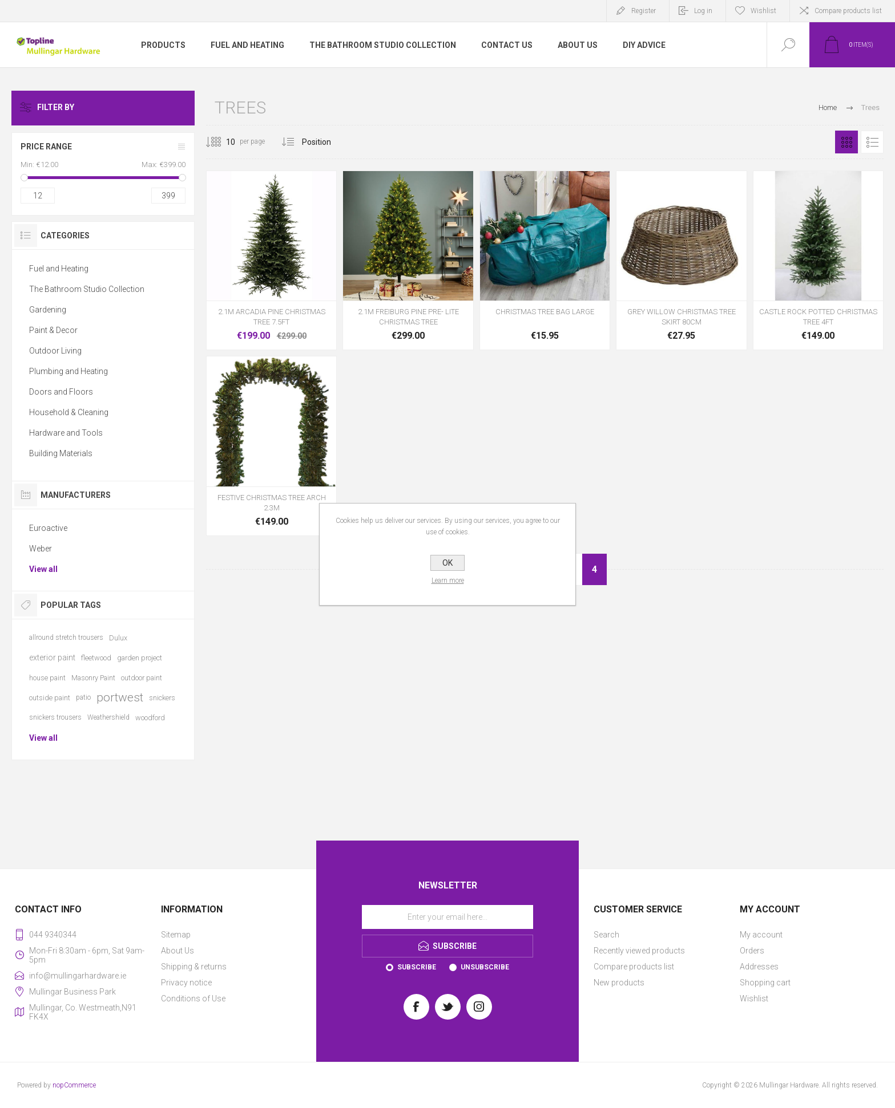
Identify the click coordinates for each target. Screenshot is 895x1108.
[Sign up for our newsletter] (447, 917)
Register (643, 11)
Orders (752, 950)
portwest (119, 697)
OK (447, 562)
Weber (40, 548)
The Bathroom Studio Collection (86, 289)
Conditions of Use (193, 998)
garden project (139, 658)
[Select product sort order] (325, 142)
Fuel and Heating (58, 268)
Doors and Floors (61, 391)
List (872, 142)
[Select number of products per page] (222, 142)
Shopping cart (765, 982)
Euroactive (48, 528)
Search (606, 934)
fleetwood (96, 658)
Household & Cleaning (68, 412)
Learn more (448, 581)
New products (619, 982)
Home (828, 107)
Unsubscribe (485, 967)
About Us (177, 950)
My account (761, 934)
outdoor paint (141, 677)
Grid (846, 142)
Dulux (118, 638)
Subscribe (416, 967)
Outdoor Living (55, 350)
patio (83, 697)
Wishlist (754, 998)
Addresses (759, 966)
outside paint (49, 697)
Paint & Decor (53, 330)
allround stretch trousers (66, 638)
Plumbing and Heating (68, 371)
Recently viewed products (639, 950)
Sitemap (176, 934)
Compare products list (848, 11)
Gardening (47, 309)
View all (43, 569)
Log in (703, 11)
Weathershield (108, 717)
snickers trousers (55, 717)
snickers (162, 697)
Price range (46, 146)
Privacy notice (186, 982)
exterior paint (52, 657)
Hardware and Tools (66, 432)
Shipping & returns (194, 966)
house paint (47, 677)
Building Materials (60, 453)
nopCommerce (74, 1085)
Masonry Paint (93, 677)
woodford (150, 717)
